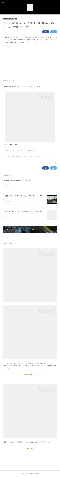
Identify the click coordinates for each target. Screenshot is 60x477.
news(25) (34, 156)
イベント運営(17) (23, 156)
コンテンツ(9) (6, 156)
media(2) (30, 156)
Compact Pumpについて (30, 375)
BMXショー (30, 449)
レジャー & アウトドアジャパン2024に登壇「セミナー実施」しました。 (25, 211)
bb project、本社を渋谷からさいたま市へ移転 (17, 180)
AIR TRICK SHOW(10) (14, 156)
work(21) (39, 156)
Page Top (30, 466)
